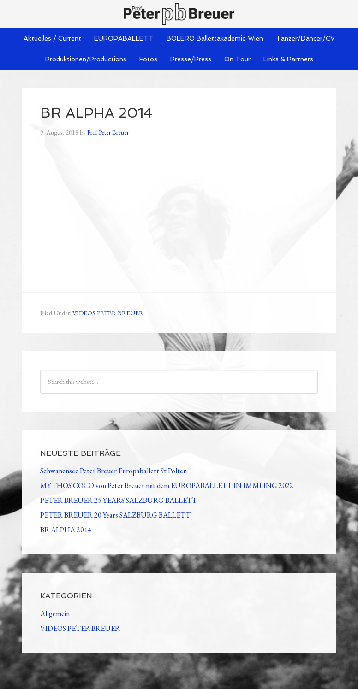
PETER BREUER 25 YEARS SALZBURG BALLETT (118, 500)
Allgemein (55, 613)
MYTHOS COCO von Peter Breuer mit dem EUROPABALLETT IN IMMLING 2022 (166, 485)
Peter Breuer (179, 14)
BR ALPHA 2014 (65, 530)
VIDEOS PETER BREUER (107, 313)
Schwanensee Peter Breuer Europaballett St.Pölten (113, 471)
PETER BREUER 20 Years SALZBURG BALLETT (115, 515)
